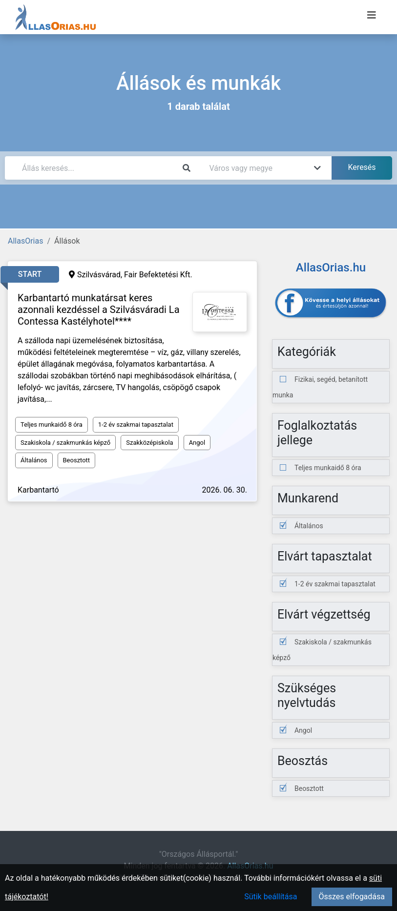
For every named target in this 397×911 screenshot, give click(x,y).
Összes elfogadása (352, 896)
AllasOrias (25, 241)
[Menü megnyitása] (371, 15)
